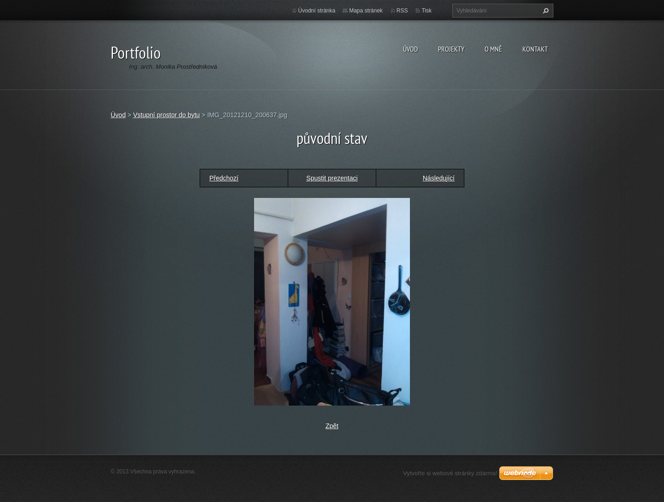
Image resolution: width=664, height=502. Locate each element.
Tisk (426, 10)
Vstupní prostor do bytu (166, 115)
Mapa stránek (366, 10)
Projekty (451, 49)
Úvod (410, 49)
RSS (402, 10)
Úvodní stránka (317, 10)
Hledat (544, 11)
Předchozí (223, 178)
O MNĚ (493, 49)
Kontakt (535, 49)
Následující (439, 178)
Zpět (332, 426)
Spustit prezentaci (331, 178)
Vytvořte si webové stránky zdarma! (450, 473)
